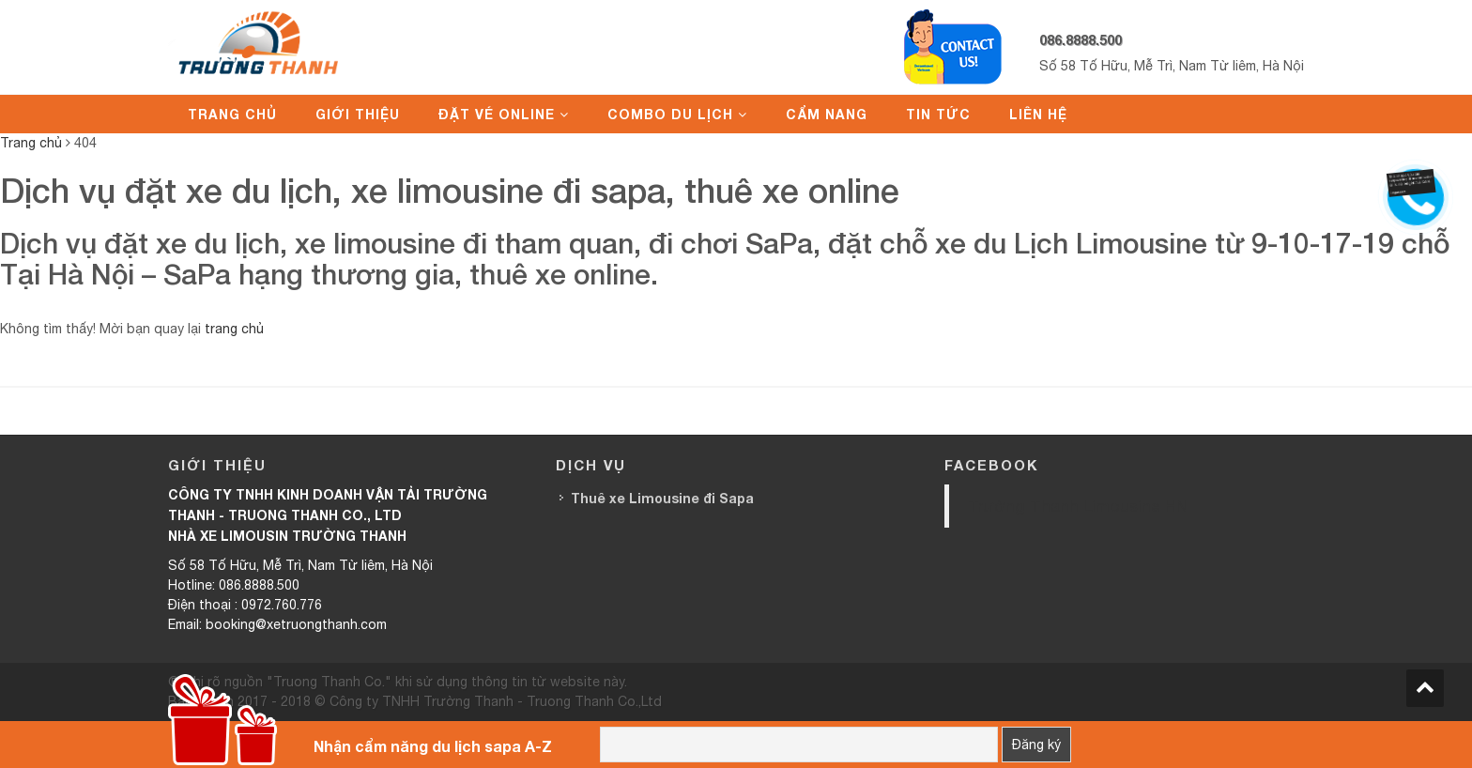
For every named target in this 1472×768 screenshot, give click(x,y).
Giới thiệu (357, 114)
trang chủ (234, 328)
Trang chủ (232, 114)
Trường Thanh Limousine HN (1078, 505)
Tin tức (938, 114)
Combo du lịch (670, 114)
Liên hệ (1038, 114)
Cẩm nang (826, 114)
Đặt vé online (496, 114)
